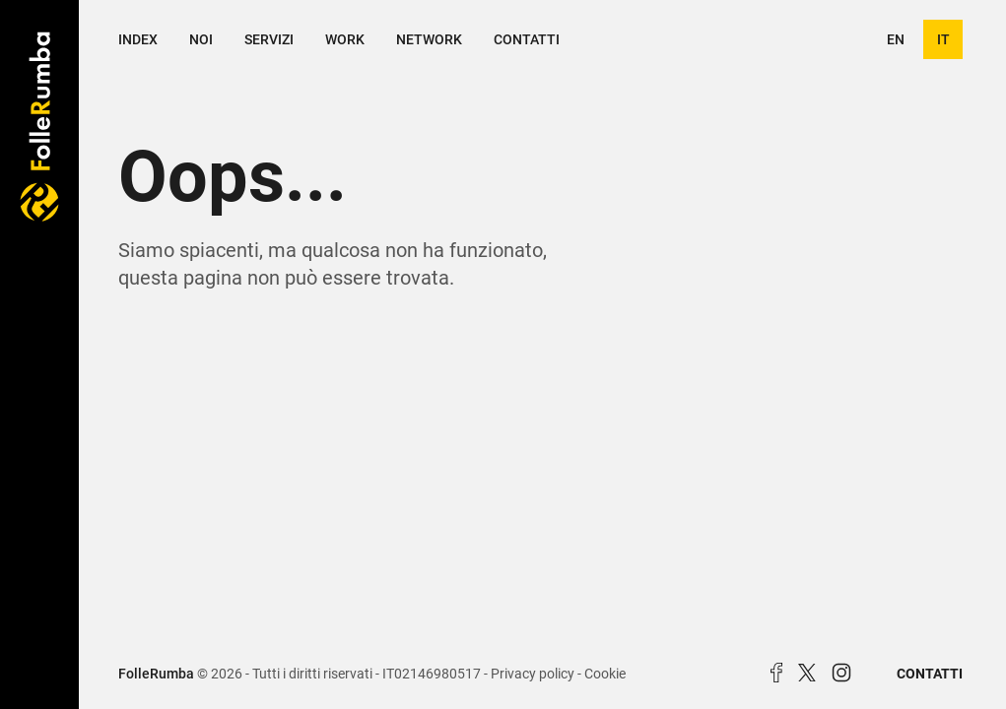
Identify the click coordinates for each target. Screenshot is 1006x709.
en (896, 39)
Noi (201, 39)
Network (429, 39)
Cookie (605, 673)
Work (345, 39)
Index (138, 39)
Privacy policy (532, 673)
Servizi (269, 39)
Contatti (527, 39)
